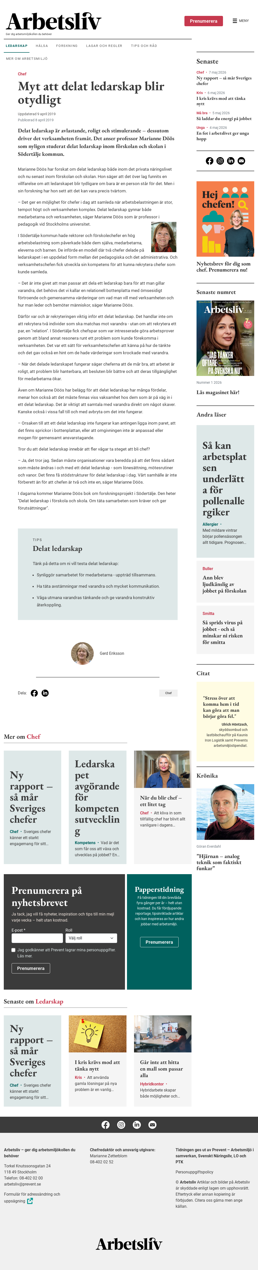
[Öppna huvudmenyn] (240, 20)
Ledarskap (49, 1001)
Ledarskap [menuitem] (16, 46)
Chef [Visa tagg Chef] (168, 693)
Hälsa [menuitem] (42, 46)
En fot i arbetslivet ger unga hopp (223, 135)
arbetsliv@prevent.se (22, 1184)
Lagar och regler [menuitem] (104, 46)
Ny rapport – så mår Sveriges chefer (224, 80)
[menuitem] (99, 21)
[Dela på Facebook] (34, 693)
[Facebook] (209, 161)
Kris (200, 93)
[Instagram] (220, 161)
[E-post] (241, 161)
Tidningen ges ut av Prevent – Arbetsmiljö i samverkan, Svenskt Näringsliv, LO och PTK (215, 1155)
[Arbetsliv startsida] (129, 1243)
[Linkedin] (231, 161)
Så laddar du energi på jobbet (224, 118)
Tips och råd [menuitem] (144, 46)
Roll (69, 930)
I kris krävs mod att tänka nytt (221, 101)
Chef (22, 74)
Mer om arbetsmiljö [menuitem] (27, 59)
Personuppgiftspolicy (194, 1172)
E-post (18, 930)
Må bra (202, 113)
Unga (201, 128)
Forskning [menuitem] (67, 46)
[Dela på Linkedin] (45, 693)
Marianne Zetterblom (108, 1156)
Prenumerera (203, 21)
